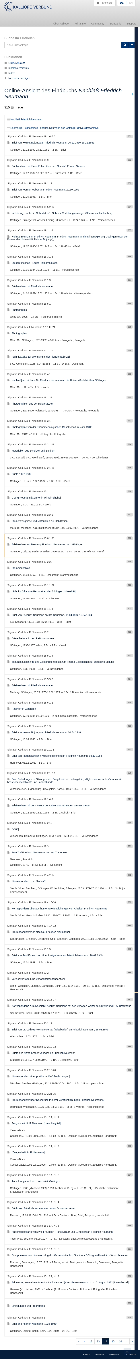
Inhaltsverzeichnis (16, 68)
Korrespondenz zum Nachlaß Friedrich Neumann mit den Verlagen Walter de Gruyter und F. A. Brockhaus (69, 1006)
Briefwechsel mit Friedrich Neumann (30, 286)
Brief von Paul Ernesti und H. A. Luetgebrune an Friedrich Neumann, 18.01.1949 (55, 955)
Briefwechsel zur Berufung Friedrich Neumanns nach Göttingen (45, 544)
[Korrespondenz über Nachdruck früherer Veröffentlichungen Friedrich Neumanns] (55, 1099)
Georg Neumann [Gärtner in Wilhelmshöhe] (34, 497)
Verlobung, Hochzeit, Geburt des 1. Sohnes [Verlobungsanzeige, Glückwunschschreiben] (59, 213)
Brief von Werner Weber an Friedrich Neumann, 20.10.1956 (43, 189)
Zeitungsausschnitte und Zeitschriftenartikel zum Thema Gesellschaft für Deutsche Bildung (60, 661)
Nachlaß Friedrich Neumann (24, 119)
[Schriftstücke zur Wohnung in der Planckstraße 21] (38, 356)
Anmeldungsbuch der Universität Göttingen (33, 1181)
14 (105, 1341)
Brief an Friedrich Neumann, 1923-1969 (32, 1323)
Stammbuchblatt (18, 568)
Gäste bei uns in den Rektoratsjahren (30, 638)
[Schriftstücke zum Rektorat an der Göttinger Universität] (41, 591)
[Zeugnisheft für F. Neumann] (26, 1152)
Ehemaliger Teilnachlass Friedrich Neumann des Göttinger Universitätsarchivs (52, 127)
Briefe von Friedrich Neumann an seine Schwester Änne (41, 1208)
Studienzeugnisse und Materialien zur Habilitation (37, 521)
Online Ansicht (14, 63)
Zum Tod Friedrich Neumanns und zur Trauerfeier (37, 852)
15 (113, 1341)
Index (9, 73)
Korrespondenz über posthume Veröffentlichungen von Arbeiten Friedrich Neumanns (57, 908)
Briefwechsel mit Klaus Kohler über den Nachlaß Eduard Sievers (46, 166)
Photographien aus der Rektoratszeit (30, 403)
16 (120, 1341)
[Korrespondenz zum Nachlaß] (26, 881)
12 (91, 1341)
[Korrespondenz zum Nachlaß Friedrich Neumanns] (38, 931)
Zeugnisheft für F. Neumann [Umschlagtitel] (34, 1123)
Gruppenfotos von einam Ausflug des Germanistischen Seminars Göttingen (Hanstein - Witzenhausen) (67, 1255)
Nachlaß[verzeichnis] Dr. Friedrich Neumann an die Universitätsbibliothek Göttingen (56, 380)
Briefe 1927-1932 (19, 474)
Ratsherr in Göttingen (21, 708)
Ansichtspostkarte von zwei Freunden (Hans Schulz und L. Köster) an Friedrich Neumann (60, 1231)
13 (98, 1341)
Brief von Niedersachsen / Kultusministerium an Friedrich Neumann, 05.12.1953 (54, 755)
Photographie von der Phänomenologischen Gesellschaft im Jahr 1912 (49, 427)
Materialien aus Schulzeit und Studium (31, 450)
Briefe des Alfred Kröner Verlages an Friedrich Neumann (41, 1052)
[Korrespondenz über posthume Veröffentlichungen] (38, 1076)
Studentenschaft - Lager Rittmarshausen (32, 262)
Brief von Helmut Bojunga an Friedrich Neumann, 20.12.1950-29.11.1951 (50, 142)
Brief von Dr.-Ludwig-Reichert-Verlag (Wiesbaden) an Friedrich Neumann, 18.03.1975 (57, 1029)
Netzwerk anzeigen (17, 78)
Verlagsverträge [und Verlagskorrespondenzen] (36, 978)
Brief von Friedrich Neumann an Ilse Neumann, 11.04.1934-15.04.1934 (49, 615)
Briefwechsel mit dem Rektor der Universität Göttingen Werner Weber (48, 805)
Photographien (17, 333)
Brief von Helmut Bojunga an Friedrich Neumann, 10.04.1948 (44, 732)
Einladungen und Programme (26, 1305)
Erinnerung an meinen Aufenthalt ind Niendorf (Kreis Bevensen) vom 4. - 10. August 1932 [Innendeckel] (68, 1282)
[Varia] (13, 829)
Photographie (17, 309)
